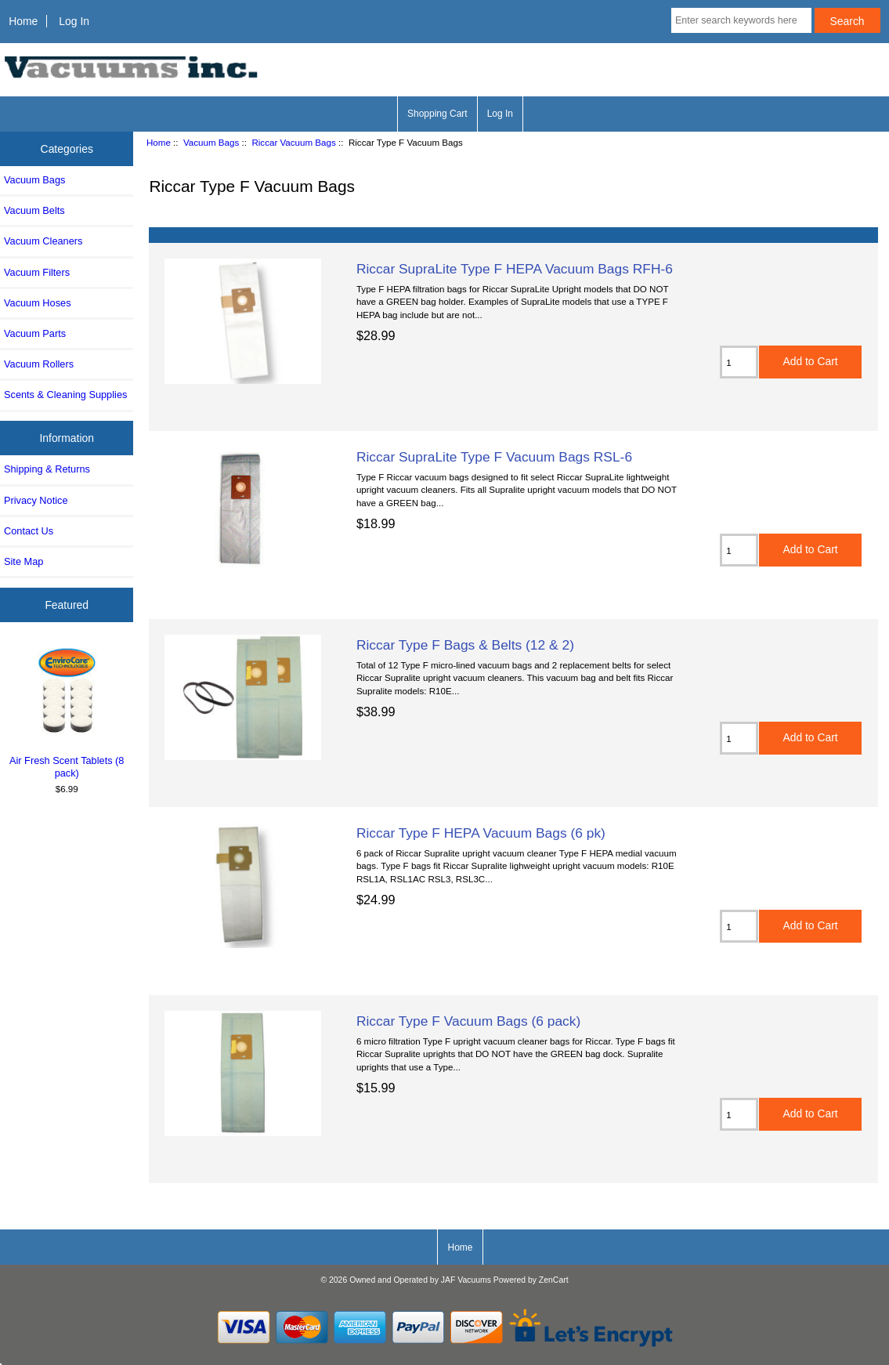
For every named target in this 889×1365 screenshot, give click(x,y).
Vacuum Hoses (37, 303)
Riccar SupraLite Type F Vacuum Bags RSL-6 (494, 457)
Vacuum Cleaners (43, 241)
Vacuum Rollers (39, 364)
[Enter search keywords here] (741, 20)
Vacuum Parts (35, 333)
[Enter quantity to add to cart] (739, 362)
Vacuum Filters (37, 272)
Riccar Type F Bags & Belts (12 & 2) (465, 645)
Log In (74, 21)
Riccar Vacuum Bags (293, 142)
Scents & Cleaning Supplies (65, 394)
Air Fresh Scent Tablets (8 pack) (67, 711)
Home (23, 21)
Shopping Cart (437, 113)
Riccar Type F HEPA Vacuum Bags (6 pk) (480, 833)
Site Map (23, 561)
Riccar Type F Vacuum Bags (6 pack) (468, 1021)
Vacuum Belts (34, 210)
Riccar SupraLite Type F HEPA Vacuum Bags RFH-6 (514, 269)
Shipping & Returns (47, 469)
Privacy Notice (35, 500)
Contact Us (28, 531)
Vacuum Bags (211, 142)
